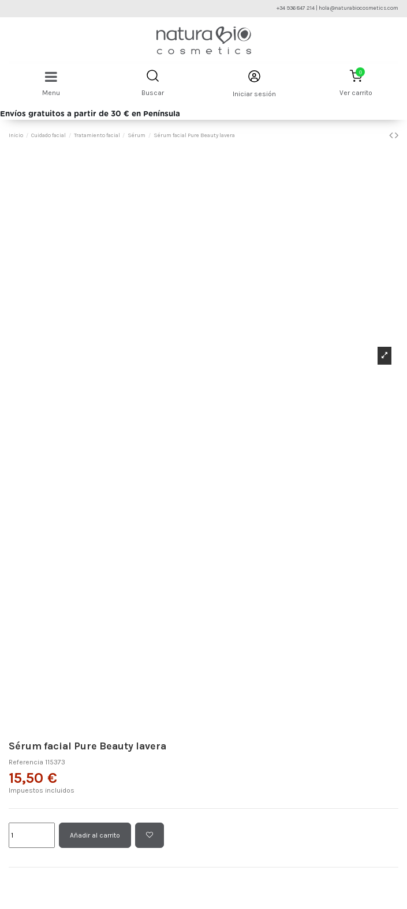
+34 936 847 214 (296, 8)
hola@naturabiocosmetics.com (358, 8)
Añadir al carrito (95, 835)
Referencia (26, 762)
